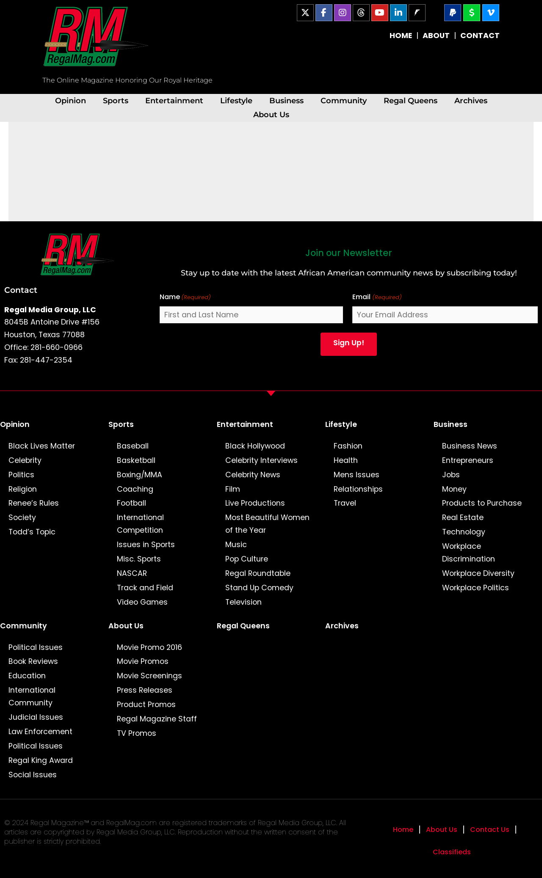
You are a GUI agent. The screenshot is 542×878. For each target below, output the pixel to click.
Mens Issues (356, 475)
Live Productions (255, 503)
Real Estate (463, 517)
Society (22, 517)
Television (243, 602)
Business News (469, 446)
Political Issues (35, 647)
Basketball (136, 460)
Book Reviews (33, 661)
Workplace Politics (475, 588)
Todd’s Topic (31, 532)
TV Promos (136, 733)
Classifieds (452, 852)
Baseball (133, 446)
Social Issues (32, 775)
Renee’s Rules (33, 503)
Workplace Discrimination (468, 552)
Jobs (451, 475)
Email (376, 297)
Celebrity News (252, 475)
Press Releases (144, 690)
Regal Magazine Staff (157, 719)
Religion (22, 489)
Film (232, 489)
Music (236, 544)
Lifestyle (236, 100)
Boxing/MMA (139, 475)
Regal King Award (40, 760)
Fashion (348, 446)
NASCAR (132, 573)
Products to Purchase (482, 503)
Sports (115, 100)
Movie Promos (143, 661)
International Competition (140, 523)
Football (131, 503)
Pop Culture (246, 559)
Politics (21, 475)
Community (344, 100)
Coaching (135, 489)
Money (454, 489)
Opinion (70, 100)
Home (403, 829)
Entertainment (174, 100)
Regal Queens (410, 100)
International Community (31, 696)
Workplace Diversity (478, 573)
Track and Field (145, 588)
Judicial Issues (35, 717)
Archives (470, 100)
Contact (20, 290)
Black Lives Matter (41, 446)
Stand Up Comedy (259, 588)
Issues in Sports (146, 544)
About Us (271, 114)
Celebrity (24, 460)
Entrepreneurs (467, 460)
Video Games (142, 602)
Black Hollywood (255, 446)
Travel (345, 503)
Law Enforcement (40, 732)
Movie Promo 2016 (149, 647)
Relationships (358, 489)
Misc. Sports (139, 559)
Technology (463, 532)
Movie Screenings (149, 676)
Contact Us (489, 829)
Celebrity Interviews (261, 460)
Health (346, 460)
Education (27, 676)
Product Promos (146, 704)
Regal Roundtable (257, 573)
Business (286, 100)
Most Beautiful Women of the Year (267, 523)
